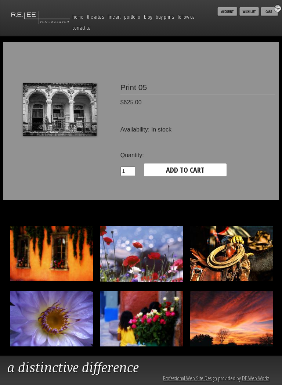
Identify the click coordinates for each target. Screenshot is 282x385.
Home (77, 16)
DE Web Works (255, 378)
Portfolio (132, 16)
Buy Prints (165, 16)
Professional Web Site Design (190, 378)
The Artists (95, 16)
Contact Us (81, 27)
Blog (148, 16)
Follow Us (186, 16)
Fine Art (114, 16)
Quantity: (132, 155)
